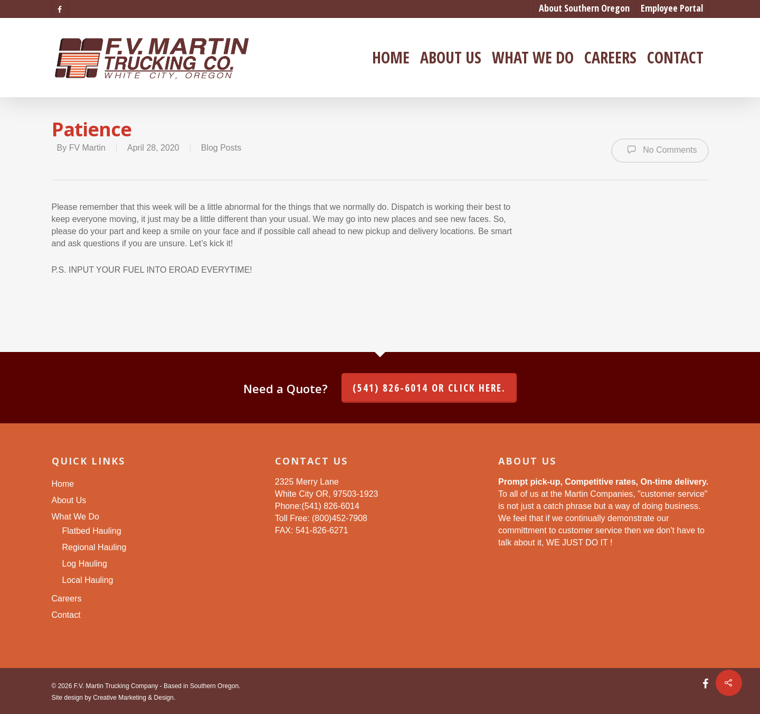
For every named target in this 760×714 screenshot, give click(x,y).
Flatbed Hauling (91, 530)
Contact (675, 57)
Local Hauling (87, 580)
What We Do (533, 57)
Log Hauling (84, 563)
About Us (450, 57)
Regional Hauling (94, 547)
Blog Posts (221, 147)
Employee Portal (672, 8)
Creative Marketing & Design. (134, 697)
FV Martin (87, 147)
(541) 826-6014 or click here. (429, 388)
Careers (610, 57)
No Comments (660, 149)
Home (391, 57)
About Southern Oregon (584, 8)
